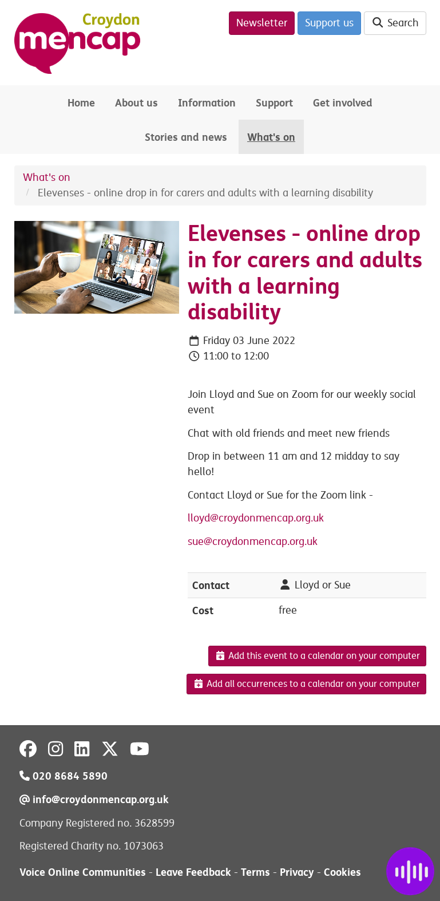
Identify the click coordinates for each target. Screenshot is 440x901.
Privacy (297, 872)
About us (136, 102)
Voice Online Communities (82, 872)
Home (81, 102)
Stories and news (186, 137)
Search (395, 23)
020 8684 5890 (63, 776)
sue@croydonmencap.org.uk (253, 541)
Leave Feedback (193, 872)
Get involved (342, 102)
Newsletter (261, 23)
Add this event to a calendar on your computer (317, 656)
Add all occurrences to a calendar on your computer (306, 684)
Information (207, 102)
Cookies (342, 872)
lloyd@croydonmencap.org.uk (256, 518)
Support (274, 102)
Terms (255, 872)
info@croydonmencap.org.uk (94, 799)
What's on (271, 137)
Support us (329, 23)
